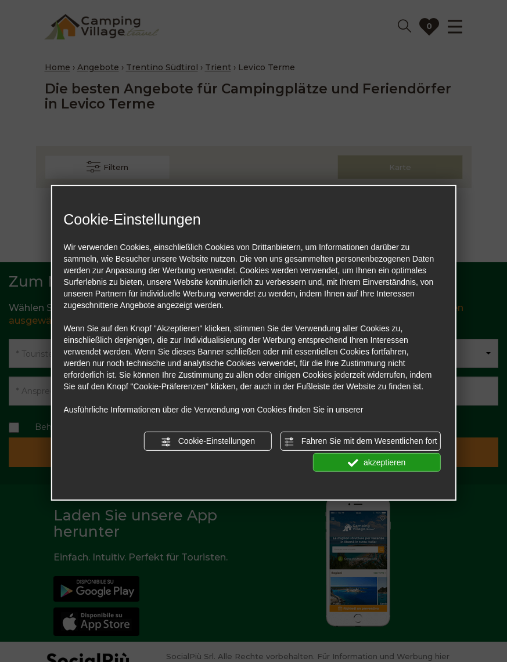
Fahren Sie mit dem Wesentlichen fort (360, 441)
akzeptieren (376, 462)
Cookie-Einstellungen (208, 441)
